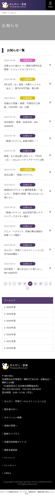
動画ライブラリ (12, 433)
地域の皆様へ (10, 425)
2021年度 (11, 341)
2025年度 (11, 314)
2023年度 (11, 327)
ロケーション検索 (13, 417)
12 (41, 284)
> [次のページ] (50, 284)
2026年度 (11, 307)
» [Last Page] (27, 288)
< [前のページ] (10, 284)
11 (35, 284)
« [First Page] (5, 284)
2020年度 (11, 348)
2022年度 (11, 334)
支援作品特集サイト (15, 442)
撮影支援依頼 (10, 450)
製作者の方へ (10, 409)
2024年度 (11, 320)
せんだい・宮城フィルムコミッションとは (25, 401)
